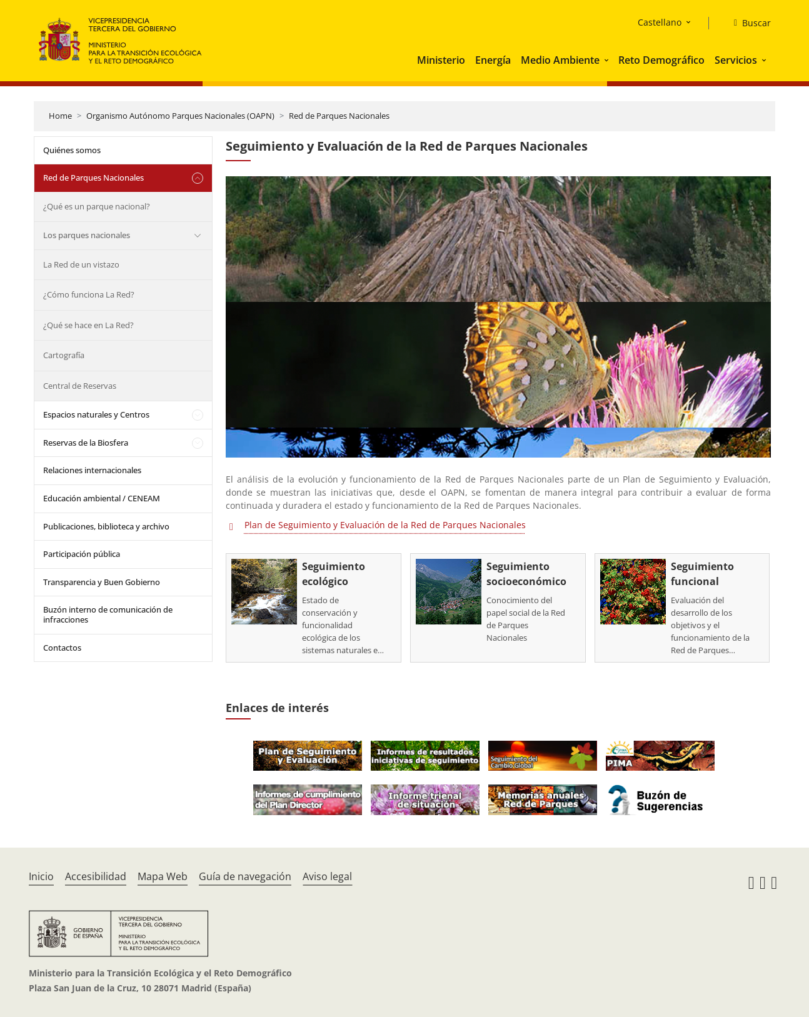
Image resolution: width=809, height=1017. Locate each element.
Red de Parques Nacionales (339, 115)
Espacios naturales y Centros (96, 414)
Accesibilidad (95, 876)
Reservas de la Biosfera (85, 442)
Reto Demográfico (661, 60)
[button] (607, 60)
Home (60, 115)
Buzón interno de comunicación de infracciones (108, 614)
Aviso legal (327, 876)
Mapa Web (163, 876)
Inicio (41, 876)
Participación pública (81, 553)
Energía (493, 60)
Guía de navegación (245, 876)
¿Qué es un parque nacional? (96, 206)
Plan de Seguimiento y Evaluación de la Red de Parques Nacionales (385, 525)
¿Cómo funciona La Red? (88, 294)
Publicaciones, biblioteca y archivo (106, 526)
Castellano (659, 22)
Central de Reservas (79, 385)
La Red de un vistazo (81, 264)
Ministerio (441, 60)
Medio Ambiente (560, 60)
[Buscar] (747, 23)
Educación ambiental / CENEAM (101, 498)
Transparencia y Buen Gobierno (101, 582)
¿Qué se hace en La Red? (88, 325)
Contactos (62, 647)
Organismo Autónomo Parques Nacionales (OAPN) (180, 115)
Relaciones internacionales (92, 470)
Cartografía (63, 355)
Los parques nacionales (86, 235)
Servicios (736, 60)
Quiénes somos (72, 150)
